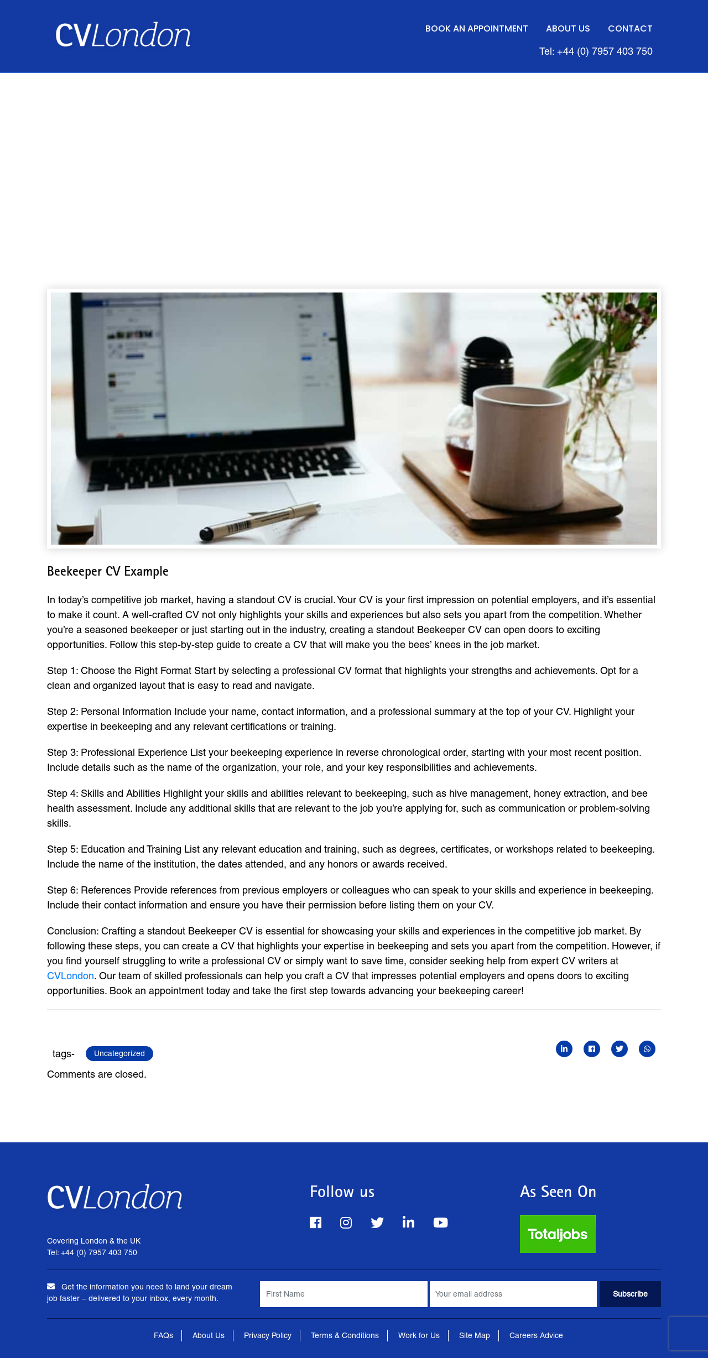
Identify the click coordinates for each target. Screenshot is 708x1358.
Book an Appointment (476, 28)
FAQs (163, 1335)
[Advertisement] (354, 156)
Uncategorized (119, 1053)
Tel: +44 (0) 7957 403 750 (596, 51)
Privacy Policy (267, 1335)
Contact (630, 28)
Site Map (474, 1335)
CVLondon (70, 975)
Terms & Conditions (345, 1335)
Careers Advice (536, 1335)
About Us (568, 28)
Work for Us (419, 1335)
